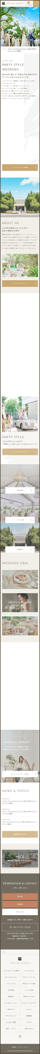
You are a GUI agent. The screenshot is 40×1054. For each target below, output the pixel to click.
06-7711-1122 (20, 927)
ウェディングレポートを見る (24, 775)
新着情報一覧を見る (25, 835)
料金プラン (11, 1009)
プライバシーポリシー (23, 1047)
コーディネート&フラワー (22, 632)
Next (35, 413)
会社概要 (13, 1047)
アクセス (29, 1022)
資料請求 (20, 904)
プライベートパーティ (29, 977)
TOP (3, 952)
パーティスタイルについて (24, 452)
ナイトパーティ (11, 984)
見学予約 (20, 896)
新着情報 (29, 1016)
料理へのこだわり (22, 586)
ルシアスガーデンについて (24, 283)
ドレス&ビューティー (22, 609)
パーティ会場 (24, 521)
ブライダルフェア (11, 1016)
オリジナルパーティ (11, 977)
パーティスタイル (28, 971)
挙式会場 (25, 491)
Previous (4, 413)
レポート (29, 1009)
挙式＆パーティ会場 (29, 984)
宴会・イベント (11, 1029)
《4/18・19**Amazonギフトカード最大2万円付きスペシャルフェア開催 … (22, 50)
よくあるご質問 (11, 1022)
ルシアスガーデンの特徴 (24, 167)
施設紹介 (25, 550)
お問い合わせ (20, 912)
